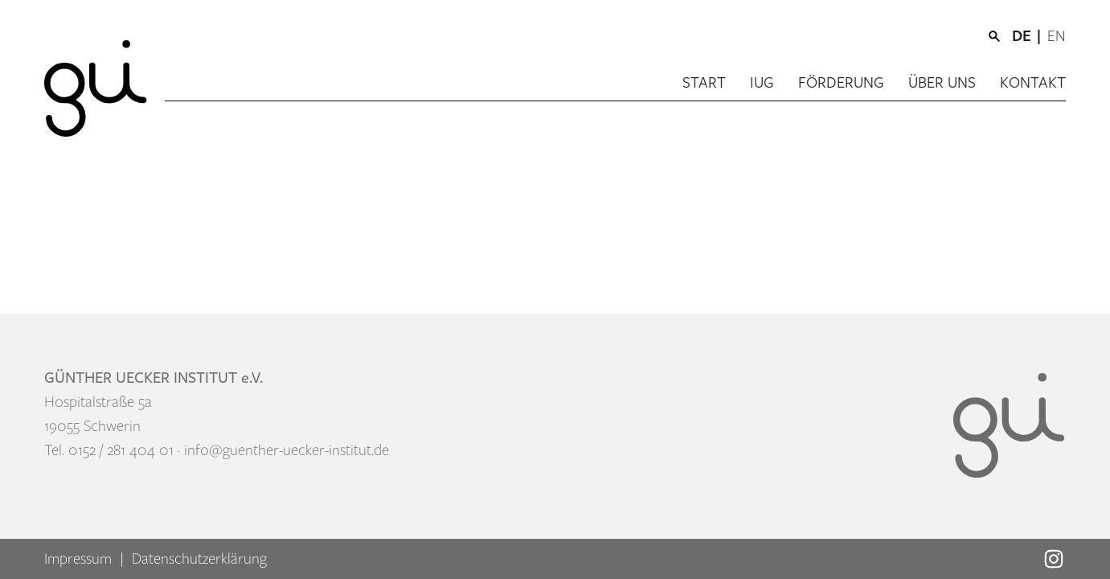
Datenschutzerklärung (199, 559)
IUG (762, 82)
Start (704, 82)
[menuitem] (1029, 36)
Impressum (78, 559)
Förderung (841, 82)
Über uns (942, 82)
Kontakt (1033, 82)
